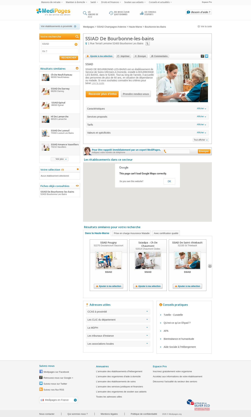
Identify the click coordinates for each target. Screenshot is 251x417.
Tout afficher (199, 140)
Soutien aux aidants (133, 2)
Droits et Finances (110, 2)
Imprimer (125, 56)
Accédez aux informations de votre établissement (177, 376)
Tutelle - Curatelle (173, 314)
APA (166, 330)
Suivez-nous (47, 365)
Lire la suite (98, 83)
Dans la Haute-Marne (97, 233)
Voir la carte (204, 26)
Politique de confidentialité (144, 414)
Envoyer (142, 56)
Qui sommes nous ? (77, 414)
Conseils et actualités (159, 2)
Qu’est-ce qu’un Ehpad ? (177, 322)
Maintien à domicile (75, 2)
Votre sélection (51, 169)
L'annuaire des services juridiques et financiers (119, 386)
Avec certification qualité (166, 233)
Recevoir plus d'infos (103, 93)
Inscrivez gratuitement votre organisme (172, 371)
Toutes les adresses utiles (109, 396)
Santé (93, 2)
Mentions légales (109, 414)
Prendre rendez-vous (136, 93)
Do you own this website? (131, 181)
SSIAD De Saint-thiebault (187, 242)
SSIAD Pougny (108, 242)
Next (210, 266)
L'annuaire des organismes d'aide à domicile (118, 376)
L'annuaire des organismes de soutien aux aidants (121, 391)
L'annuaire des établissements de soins (116, 381)
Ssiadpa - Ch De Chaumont (147, 244)
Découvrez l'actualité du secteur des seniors (175, 381)
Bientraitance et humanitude (179, 338)
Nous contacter (46, 414)
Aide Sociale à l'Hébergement (180, 346)
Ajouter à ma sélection (101, 56)
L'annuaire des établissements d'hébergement (119, 371)
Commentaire (161, 56)
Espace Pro (207, 2)
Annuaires (102, 366)
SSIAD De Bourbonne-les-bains (59, 193)
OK (169, 181)
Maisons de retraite (50, 2)
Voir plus (60, 159)
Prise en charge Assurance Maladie (132, 233)
